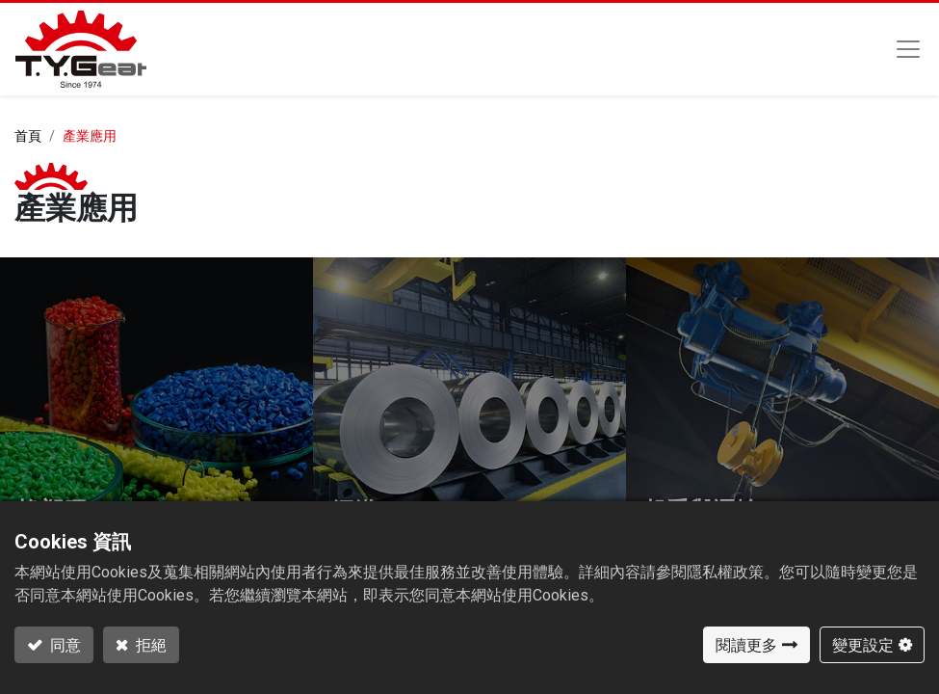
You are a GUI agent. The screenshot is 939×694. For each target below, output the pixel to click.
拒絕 (150, 644)
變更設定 (863, 644)
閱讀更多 (746, 644)
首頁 (27, 136)
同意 (64, 644)
